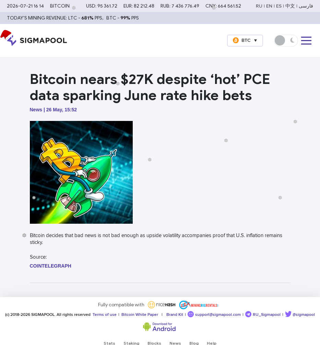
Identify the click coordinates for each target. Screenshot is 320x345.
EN (269, 6)
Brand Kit (173, 314)
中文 (290, 6)
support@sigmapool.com (214, 314)
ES (279, 6)
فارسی (306, 6)
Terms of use (104, 314)
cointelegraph (50, 266)
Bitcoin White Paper (138, 314)
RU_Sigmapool (263, 314)
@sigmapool (300, 314)
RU (259, 6)
